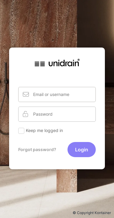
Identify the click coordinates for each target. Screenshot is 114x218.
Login (81, 150)
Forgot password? (37, 149)
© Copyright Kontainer (92, 212)
